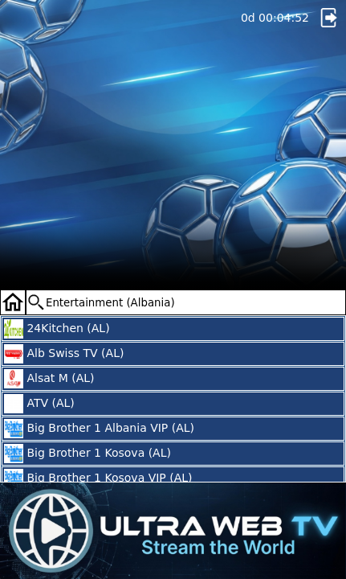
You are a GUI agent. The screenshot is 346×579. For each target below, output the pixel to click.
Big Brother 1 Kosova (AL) (87, 453)
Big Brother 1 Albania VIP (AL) (99, 428)
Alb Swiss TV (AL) (64, 353)
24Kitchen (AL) (57, 329)
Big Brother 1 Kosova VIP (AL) (98, 478)
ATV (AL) (39, 403)
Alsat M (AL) (49, 378)
